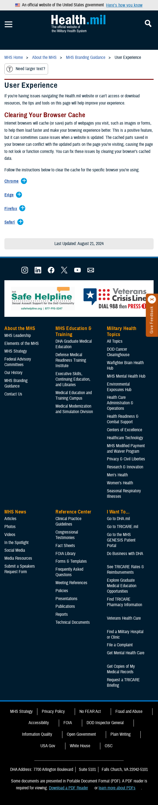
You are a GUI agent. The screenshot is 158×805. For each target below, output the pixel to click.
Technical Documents (73, 622)
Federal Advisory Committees (17, 361)
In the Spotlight (16, 542)
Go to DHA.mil (118, 518)
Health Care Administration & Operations (120, 403)
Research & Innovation (125, 467)
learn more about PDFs (117, 788)
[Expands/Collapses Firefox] (12, 209)
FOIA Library (66, 553)
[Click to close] (152, 299)
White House (80, 746)
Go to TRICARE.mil (122, 526)
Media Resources (18, 558)
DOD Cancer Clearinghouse (118, 352)
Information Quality (37, 734)
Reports (62, 614)
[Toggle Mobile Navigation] (8, 24)
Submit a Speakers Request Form (19, 569)
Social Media (14, 550)
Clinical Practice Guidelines (68, 521)
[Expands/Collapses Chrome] (12, 181)
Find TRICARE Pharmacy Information (124, 602)
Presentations (66, 598)
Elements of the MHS (21, 343)
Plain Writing (120, 734)
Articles (10, 518)
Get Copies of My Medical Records (121, 669)
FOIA (67, 723)
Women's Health (120, 483)
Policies (62, 591)
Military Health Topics (122, 331)
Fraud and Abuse (128, 711)
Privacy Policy (53, 711)
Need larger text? (25, 69)
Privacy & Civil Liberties (126, 459)
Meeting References (71, 583)
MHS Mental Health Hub (126, 376)
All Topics (115, 341)
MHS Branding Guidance (15, 383)
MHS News (15, 512)
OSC (108, 746)
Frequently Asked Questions (69, 572)
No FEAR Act (90, 711)
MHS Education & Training (74, 331)
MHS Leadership (17, 335)
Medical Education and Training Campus (74, 395)
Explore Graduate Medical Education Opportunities (121, 586)
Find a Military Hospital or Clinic (125, 634)
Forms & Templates (71, 561)
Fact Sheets (65, 545)
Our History (13, 372)
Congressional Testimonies (67, 534)
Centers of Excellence (124, 430)
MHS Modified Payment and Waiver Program (126, 448)
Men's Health (117, 475)
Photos (10, 526)
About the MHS (19, 328)
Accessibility (39, 723)
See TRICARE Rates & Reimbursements (125, 569)
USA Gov (47, 746)
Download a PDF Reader (68, 788)
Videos (9, 534)
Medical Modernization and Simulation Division (74, 408)
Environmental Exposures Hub (119, 386)
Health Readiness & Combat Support (122, 419)
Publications (65, 606)
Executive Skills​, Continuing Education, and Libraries (73, 379)
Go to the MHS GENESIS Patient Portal (121, 540)
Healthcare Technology (125, 438)
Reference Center (74, 512)
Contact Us (13, 394)
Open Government (81, 734)
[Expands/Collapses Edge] (10, 195)
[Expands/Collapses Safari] (11, 222)
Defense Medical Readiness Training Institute (71, 360)
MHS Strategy (15, 351)
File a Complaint (120, 645)
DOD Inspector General (105, 723)
